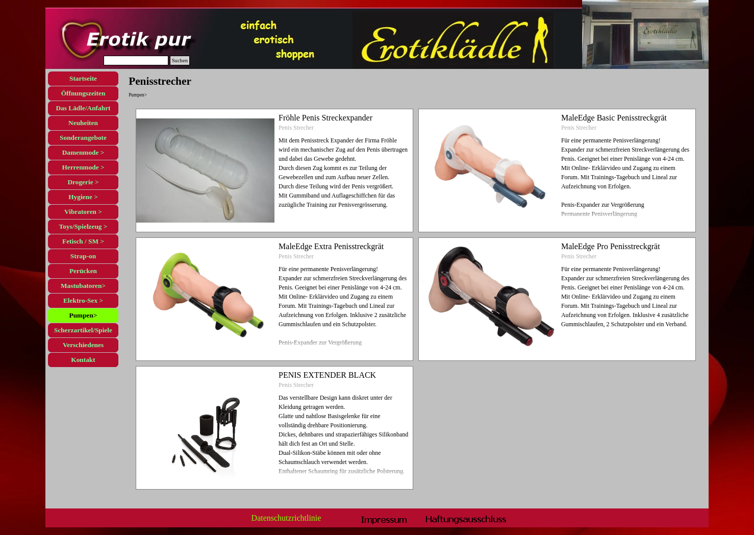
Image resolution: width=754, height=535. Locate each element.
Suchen (180, 60)
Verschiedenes (83, 345)
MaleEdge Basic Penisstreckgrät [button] (614, 117)
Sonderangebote (83, 137)
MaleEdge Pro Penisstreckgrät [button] (610, 246)
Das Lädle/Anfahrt (83, 108)
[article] (274, 170)
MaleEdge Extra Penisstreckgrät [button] (331, 246)
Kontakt (83, 359)
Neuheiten (83, 123)
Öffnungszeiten (83, 93)
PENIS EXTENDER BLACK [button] (327, 375)
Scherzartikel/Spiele (83, 330)
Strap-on (83, 256)
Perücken (83, 271)
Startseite (83, 78)
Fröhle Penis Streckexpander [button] (325, 117)
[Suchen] (136, 60)
